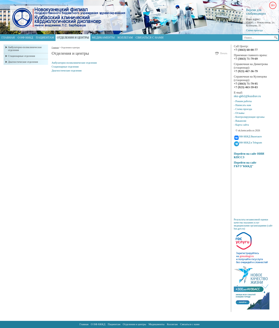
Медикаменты (103, 37)
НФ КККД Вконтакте (250, 136)
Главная (8, 37)
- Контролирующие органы (249, 116)
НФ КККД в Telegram (250, 142)
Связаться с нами (150, 37)
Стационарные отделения (21, 56)
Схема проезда (254, 30)
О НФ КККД (25, 37)
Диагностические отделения (23, 62)
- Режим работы (243, 101)
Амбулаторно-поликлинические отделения (25, 48)
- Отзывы (239, 113)
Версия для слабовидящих (256, 11)
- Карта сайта (241, 124)
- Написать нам (242, 105)
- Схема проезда (243, 109)
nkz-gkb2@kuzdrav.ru (247, 96)
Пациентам (45, 37)
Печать (223, 53)
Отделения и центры (73, 37)
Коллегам (125, 37)
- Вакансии (240, 120)
